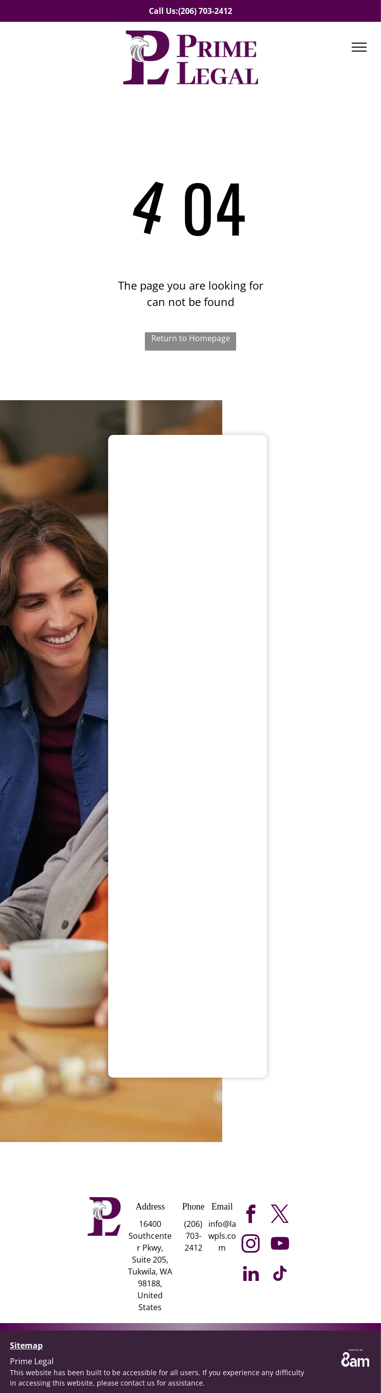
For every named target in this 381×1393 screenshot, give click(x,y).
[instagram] (250, 1245)
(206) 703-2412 (205, 10)
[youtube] (280, 1245)
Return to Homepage (190, 338)
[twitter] (280, 1215)
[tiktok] (280, 1275)
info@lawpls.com (222, 1235)
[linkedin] (250, 1275)
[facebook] (250, 1215)
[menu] (359, 47)
